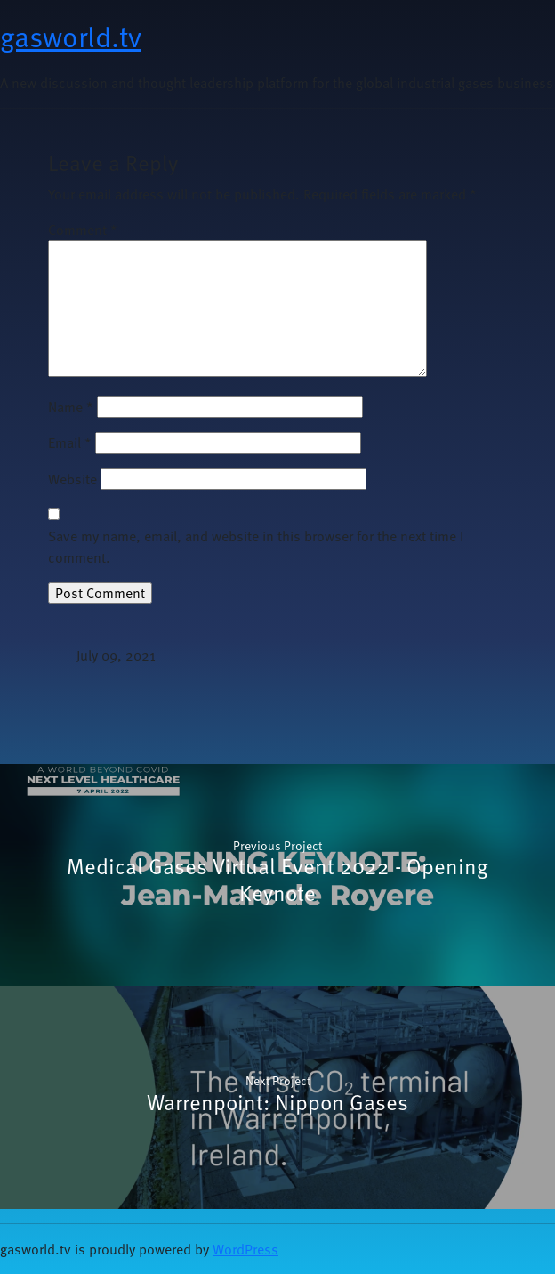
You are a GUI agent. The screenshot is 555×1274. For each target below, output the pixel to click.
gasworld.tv (70, 35)
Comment (82, 229)
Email (70, 442)
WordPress (245, 1249)
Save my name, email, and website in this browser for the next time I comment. (255, 546)
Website (72, 479)
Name (70, 407)
